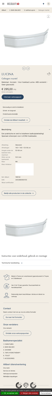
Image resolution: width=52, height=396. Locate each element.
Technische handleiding (12, 263)
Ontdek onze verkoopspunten (17, 333)
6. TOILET (6, 355)
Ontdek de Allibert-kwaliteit (16, 120)
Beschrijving (26, 129)
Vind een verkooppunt (12, 97)
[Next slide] (28, 68)
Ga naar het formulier (14, 317)
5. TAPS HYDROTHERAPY (11, 353)
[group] (26, 39)
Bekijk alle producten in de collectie (19, 193)
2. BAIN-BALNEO (8, 347)
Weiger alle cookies (29, 393)
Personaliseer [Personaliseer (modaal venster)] (46, 393)
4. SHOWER (7, 350)
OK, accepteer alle (10, 393)
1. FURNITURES (8, 344)
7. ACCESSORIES (8, 358)
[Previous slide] (24, 68)
